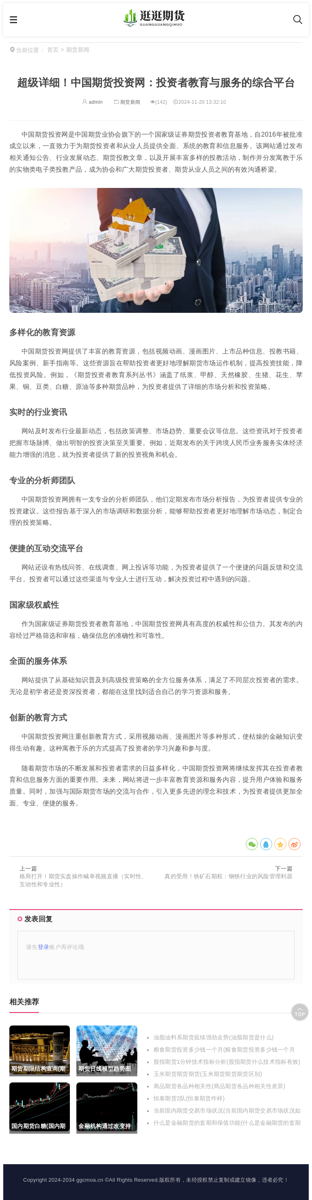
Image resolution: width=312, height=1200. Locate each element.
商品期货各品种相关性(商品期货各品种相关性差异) (220, 1086)
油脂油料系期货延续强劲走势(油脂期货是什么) (214, 1037)
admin (92, 102)
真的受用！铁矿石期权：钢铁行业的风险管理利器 (228, 876)
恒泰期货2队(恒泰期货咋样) (189, 1098)
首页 (53, 49)
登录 (44, 947)
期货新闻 (127, 102)
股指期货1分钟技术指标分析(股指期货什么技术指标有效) (227, 1061)
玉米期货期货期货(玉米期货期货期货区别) (208, 1074)
